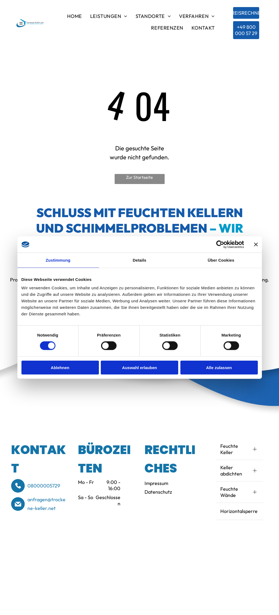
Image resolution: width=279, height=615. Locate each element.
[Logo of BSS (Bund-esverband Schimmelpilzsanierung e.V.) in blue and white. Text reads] (33, 559)
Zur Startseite (139, 177)
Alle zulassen (219, 367)
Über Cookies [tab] (221, 260)
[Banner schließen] (256, 244)
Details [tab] (139, 260)
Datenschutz (158, 492)
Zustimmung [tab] (58, 260)
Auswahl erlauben (139, 367)
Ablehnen (60, 367)
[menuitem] (74, 17)
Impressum (156, 483)
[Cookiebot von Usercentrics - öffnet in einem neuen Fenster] (220, 244)
